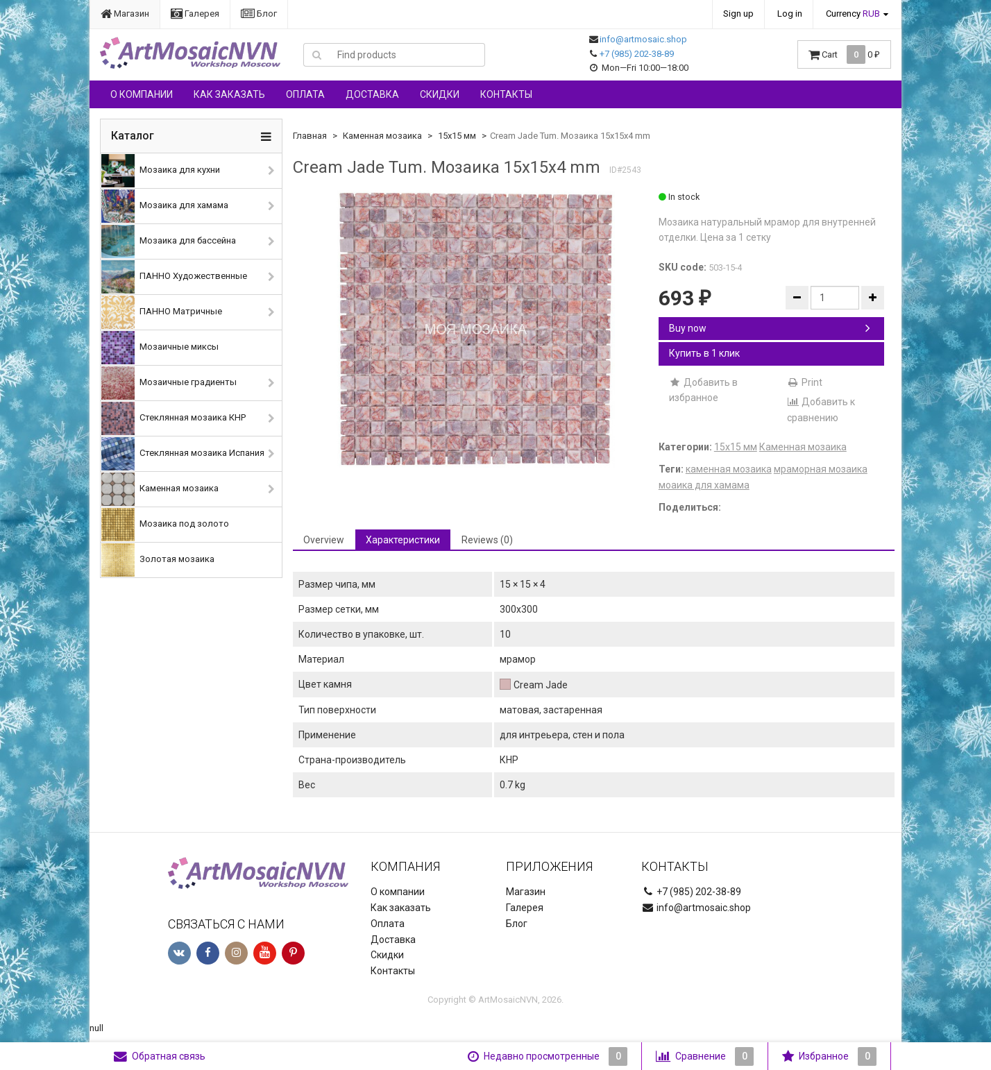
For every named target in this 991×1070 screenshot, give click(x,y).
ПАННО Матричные (161, 312)
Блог (259, 13)
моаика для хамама (704, 485)
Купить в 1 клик (704, 353)
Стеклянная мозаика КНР (173, 418)
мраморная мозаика (820, 469)
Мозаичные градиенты (169, 383)
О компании (141, 94)
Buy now (769, 328)
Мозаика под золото (165, 524)
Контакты (506, 94)
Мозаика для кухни (160, 170)
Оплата (305, 94)
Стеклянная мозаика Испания (182, 453)
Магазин (125, 13)
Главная (310, 135)
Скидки (439, 94)
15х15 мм (457, 135)
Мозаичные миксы (160, 347)
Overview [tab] (323, 539)
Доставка (372, 94)
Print (804, 382)
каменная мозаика (729, 469)
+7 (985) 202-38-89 (637, 54)
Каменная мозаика (160, 489)
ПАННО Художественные (174, 277)
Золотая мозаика (157, 560)
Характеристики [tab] (403, 539)
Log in (789, 13)
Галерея (195, 13)
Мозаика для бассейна (168, 241)
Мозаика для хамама (164, 206)
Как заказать (229, 94)
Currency (853, 13)
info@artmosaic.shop (643, 39)
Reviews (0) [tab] (487, 539)
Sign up (738, 13)
